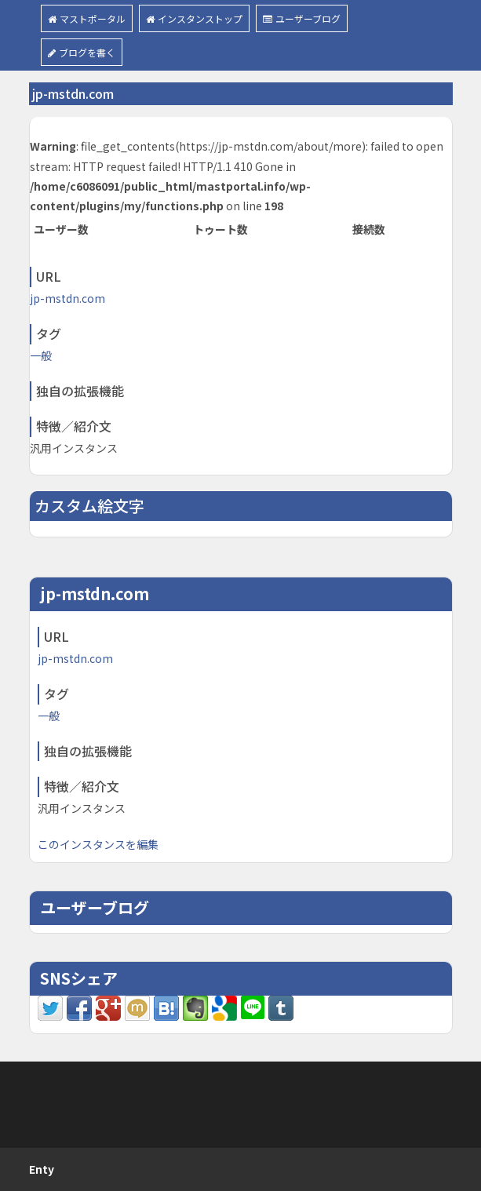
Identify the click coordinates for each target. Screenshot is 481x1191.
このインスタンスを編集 (98, 844)
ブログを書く (81, 52)
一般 (41, 355)
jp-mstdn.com (67, 298)
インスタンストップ (194, 18)
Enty (41, 1169)
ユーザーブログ (302, 18)
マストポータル (87, 18)
